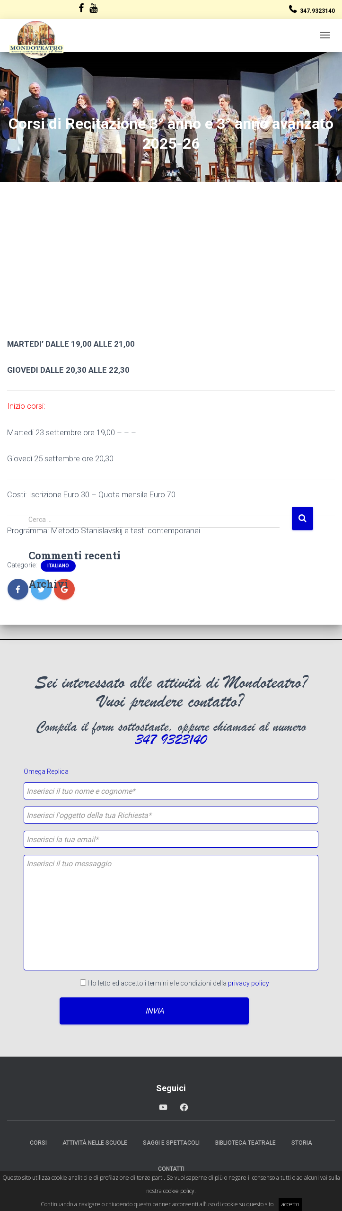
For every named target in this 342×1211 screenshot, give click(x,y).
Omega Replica (46, 771)
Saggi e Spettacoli (171, 1142)
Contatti (171, 1169)
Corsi (38, 1142)
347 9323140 (171, 740)
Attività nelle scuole (94, 1142)
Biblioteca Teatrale (245, 1142)
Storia (301, 1142)
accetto (290, 1204)
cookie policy (178, 1191)
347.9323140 (317, 11)
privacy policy (248, 983)
